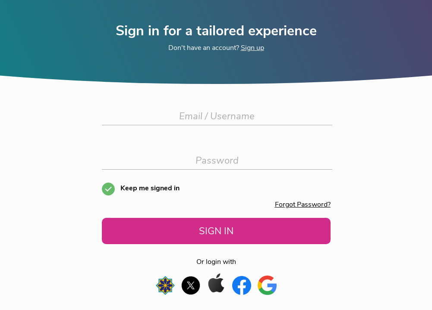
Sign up (252, 48)
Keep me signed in (150, 188)
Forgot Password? (303, 204)
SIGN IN (216, 231)
